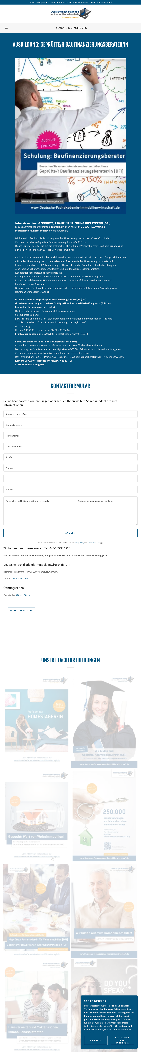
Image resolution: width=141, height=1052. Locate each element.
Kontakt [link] (54, 812)
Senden (70, 533)
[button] (6, 28)
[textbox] (70, 414)
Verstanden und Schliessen (122, 1040)
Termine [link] (42, 812)
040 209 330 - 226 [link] (20, 578)
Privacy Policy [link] (79, 543)
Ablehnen (96, 1040)
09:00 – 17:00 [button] (22, 595)
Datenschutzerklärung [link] (89, 812)
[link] (70, 13)
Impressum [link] (67, 812)
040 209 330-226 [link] (76, 28)
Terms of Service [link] (93, 543)
